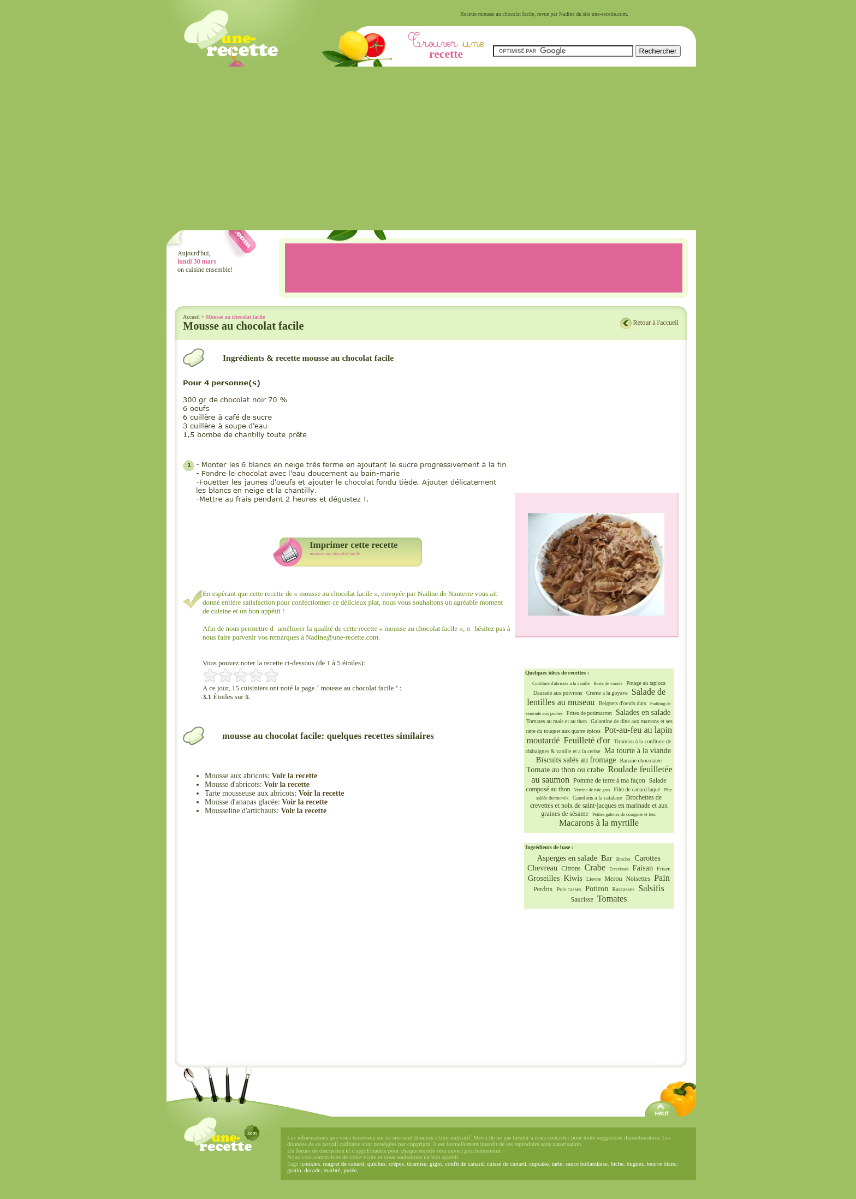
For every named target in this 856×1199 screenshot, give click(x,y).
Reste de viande (607, 683)
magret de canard (344, 1163)
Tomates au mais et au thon (556, 721)
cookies (310, 1163)
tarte (557, 1163)
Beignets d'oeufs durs (622, 703)
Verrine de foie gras (592, 790)
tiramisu (416, 1163)
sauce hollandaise (587, 1163)
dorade (312, 1170)
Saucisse (582, 899)
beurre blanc (661, 1163)
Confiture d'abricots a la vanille (561, 683)
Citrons (570, 868)
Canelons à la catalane (597, 798)
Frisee (663, 869)
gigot (436, 1163)
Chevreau (542, 867)
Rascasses (623, 889)
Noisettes (638, 878)
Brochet (623, 859)
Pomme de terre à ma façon (609, 780)
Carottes (647, 858)
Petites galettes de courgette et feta (624, 814)
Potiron (596, 888)
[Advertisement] (431, 148)
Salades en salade (643, 712)
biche (616, 1163)
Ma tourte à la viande (637, 750)
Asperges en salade (567, 858)
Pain (662, 878)
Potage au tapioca (645, 683)
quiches (376, 1163)
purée (349, 1170)
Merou (613, 878)
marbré (332, 1170)
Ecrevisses (618, 869)
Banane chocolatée (641, 760)
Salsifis (651, 888)
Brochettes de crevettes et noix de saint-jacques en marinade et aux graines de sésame (599, 806)
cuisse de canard (506, 1163)
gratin (294, 1170)
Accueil (191, 317)
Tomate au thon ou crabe (565, 769)
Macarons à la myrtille (599, 823)
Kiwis (572, 878)
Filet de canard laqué (637, 789)
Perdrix (542, 889)
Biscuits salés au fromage (576, 759)
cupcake (539, 1163)
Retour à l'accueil (656, 322)
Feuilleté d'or (587, 740)
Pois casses (568, 889)
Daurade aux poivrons (557, 693)
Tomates (612, 899)
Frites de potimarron (589, 713)
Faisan (643, 867)
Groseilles (544, 878)
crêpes (396, 1163)
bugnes (635, 1163)
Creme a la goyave (607, 693)
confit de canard (464, 1163)
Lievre (593, 879)
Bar (607, 858)
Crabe (594, 868)
